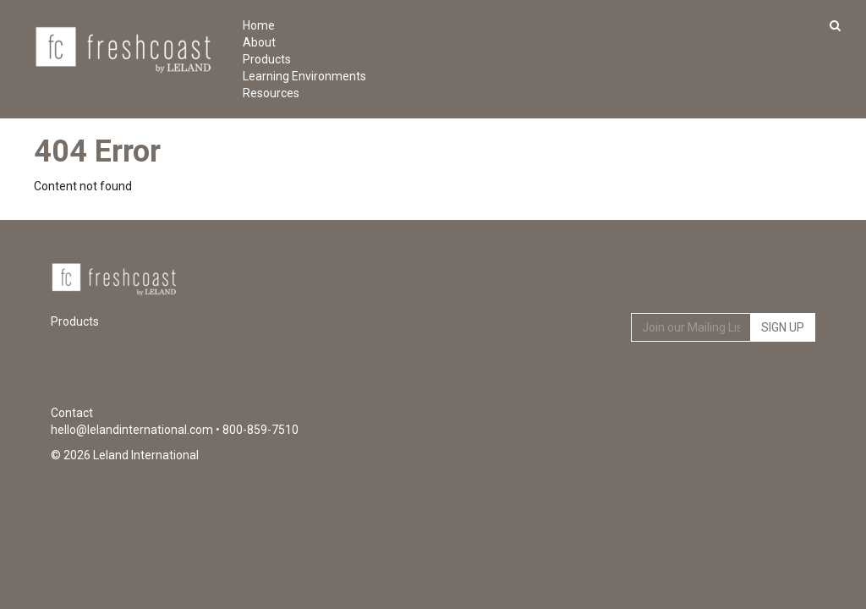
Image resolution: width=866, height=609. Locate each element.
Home (259, 25)
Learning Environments (281, 76)
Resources (271, 93)
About (259, 42)
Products (267, 59)
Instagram (800, 380)
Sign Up (782, 327)
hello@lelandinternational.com (132, 429)
